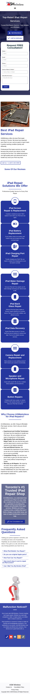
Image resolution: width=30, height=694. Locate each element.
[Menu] (15, 8)
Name (4, 51)
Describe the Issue (7, 75)
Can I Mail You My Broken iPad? (15, 566)
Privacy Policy (15, 689)
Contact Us (9, 687)
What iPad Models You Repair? (14, 551)
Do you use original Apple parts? (15, 554)
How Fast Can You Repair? (13, 558)
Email (3, 57)
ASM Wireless (15, 685)
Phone (4, 63)
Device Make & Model (8, 69)
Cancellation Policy (19, 687)
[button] (15, 551)
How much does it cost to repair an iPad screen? (14, 561)
